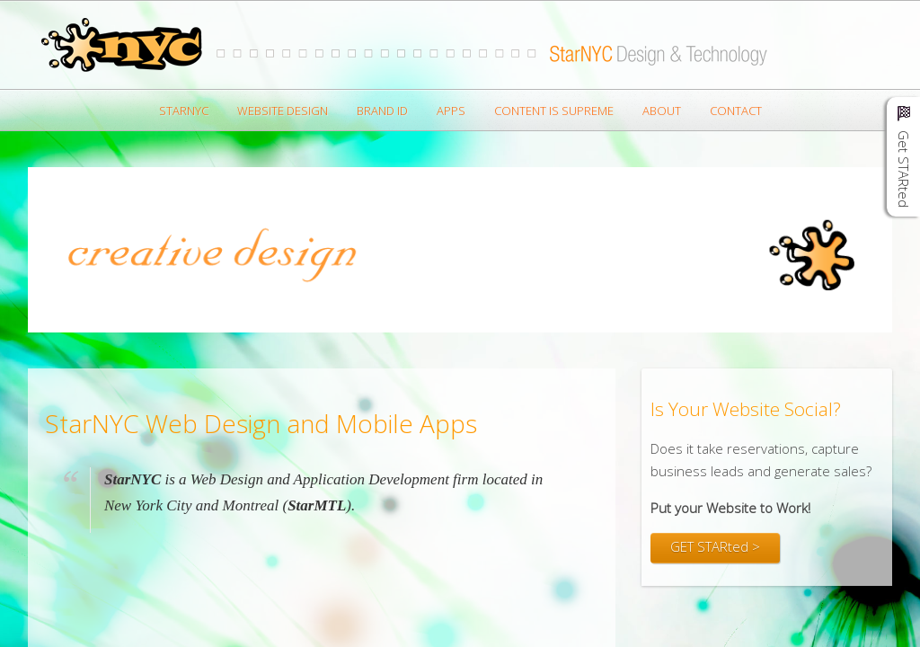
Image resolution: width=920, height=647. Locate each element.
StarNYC (183, 110)
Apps (451, 110)
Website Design (282, 110)
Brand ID (382, 110)
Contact (736, 110)
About (661, 110)
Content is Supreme (554, 110)
